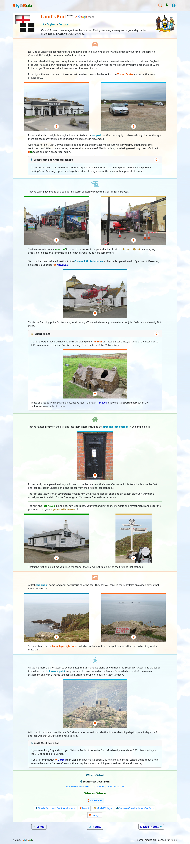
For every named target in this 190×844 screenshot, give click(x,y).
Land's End (96, 800)
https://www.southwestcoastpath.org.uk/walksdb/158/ (95, 786)
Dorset (62, 759)
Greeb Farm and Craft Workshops (56, 808)
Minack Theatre (149, 826)
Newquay (62, 264)
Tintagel (95, 815)
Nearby (96, 826)
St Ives (103, 402)
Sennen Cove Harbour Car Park (136, 808)
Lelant (85, 808)
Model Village (104, 808)
